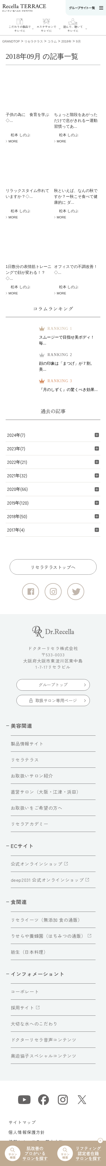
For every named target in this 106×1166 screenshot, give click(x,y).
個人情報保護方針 (26, 1132)
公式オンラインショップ (36, 863)
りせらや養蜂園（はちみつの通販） (48, 935)
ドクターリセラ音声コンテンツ (44, 1039)
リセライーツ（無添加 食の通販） (47, 919)
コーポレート (25, 991)
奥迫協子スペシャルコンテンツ (44, 1055)
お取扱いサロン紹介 (32, 775)
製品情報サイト (27, 743)
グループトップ (53, 685)
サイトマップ (22, 1122)
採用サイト (22, 1007)
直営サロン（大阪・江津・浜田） (46, 791)
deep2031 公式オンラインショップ (47, 879)
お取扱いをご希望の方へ (36, 807)
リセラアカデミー (29, 823)
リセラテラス (25, 759)
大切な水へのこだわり (34, 1023)
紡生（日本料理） (29, 951)
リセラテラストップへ (53, 567)
